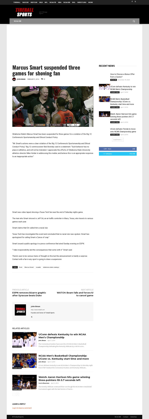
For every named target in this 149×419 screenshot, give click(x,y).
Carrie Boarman (44, 383)
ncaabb (38, 267)
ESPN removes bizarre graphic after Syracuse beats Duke (29, 294)
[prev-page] (13, 394)
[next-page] (17, 394)
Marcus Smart (29, 267)
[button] (134, 21)
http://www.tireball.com (38, 310)
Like (133, 149)
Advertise (133, 417)
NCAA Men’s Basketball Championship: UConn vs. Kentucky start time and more (122, 101)
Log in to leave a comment (22, 408)
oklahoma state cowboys (51, 267)
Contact (125, 417)
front (20, 267)
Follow (132, 154)
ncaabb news (17, 346)
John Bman (21, 79)
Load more (117, 140)
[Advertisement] (74, 41)
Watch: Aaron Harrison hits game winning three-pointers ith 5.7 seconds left (123, 116)
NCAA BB (113, 80)
